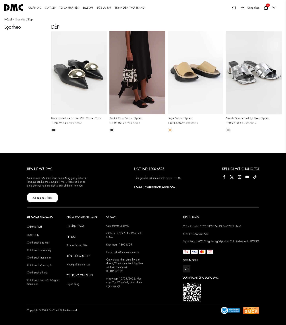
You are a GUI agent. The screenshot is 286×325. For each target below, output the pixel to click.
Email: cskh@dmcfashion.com (122, 252)
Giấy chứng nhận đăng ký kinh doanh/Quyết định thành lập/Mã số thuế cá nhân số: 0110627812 (124, 265)
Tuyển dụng (73, 284)
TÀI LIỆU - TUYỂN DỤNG (80, 275)
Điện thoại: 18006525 (119, 244)
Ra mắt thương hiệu (77, 245)
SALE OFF (88, 7)
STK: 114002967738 (195, 233)
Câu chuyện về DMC (117, 225)
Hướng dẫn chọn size (78, 264)
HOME (8, 19)
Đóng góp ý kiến (42, 197)
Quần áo (34, 7)
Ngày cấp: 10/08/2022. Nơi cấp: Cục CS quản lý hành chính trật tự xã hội (124, 282)
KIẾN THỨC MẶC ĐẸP (78, 256)
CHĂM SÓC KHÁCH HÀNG (82, 217)
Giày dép (50, 7)
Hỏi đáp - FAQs (75, 225)
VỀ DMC (110, 217)
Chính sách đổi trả (37, 272)
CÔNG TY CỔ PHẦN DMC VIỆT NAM (124, 235)
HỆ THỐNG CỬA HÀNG (40, 217)
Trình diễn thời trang (130, 7)
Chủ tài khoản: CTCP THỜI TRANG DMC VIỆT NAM (212, 226)
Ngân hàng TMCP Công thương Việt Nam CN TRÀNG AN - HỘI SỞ (221, 241)
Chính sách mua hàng (39, 250)
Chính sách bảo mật (38, 242)
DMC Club (33, 235)
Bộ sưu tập (104, 7)
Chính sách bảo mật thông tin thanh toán (43, 282)
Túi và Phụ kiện (69, 7)
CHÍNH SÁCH (34, 226)
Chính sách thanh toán (39, 257)
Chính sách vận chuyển (39, 265)
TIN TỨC (71, 236)
